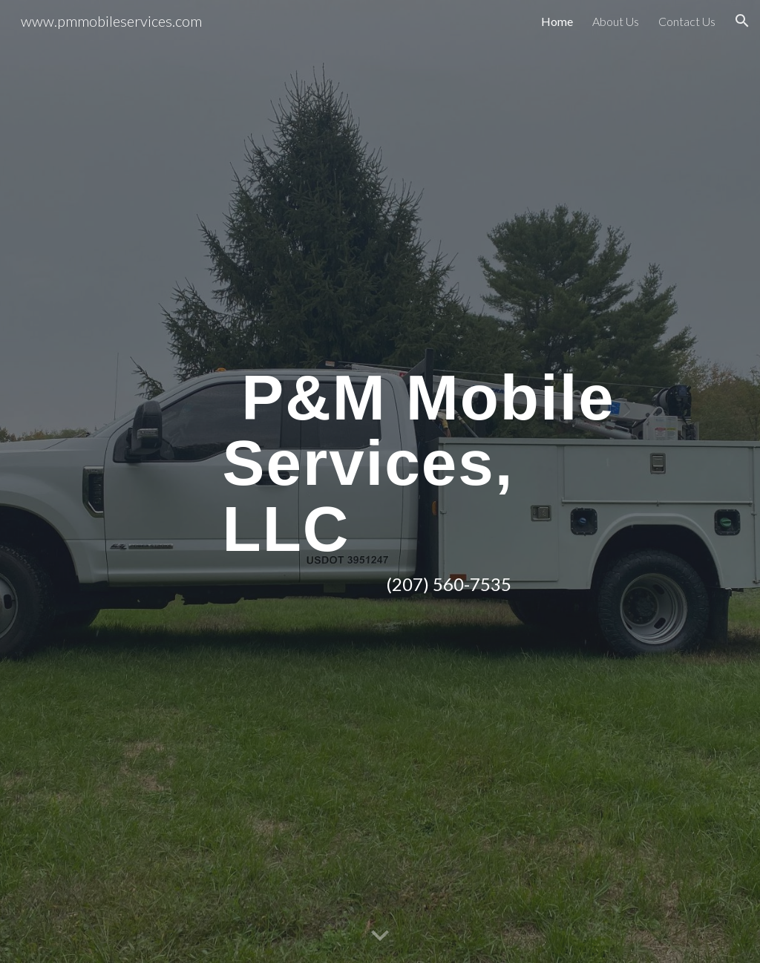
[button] (742, 21)
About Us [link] (615, 21)
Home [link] (557, 21)
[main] (437, 481)
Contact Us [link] (686, 21)
